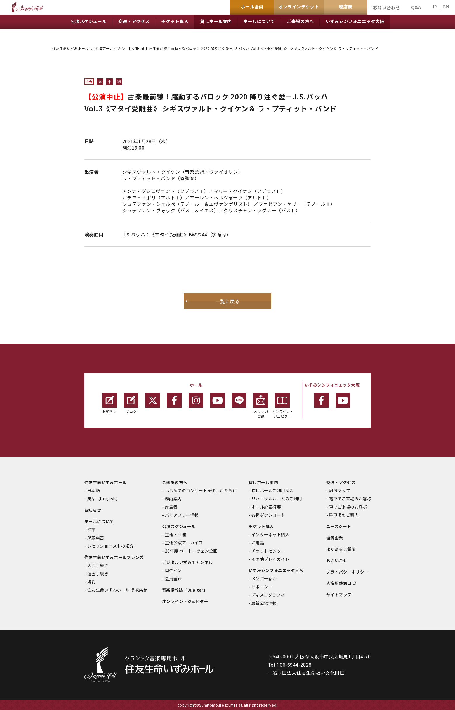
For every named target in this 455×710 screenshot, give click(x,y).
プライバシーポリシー (347, 572)
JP (435, 7)
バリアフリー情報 (182, 515)
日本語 (93, 490)
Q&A (416, 7)
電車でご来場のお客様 (350, 499)
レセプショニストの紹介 (110, 546)
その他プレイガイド (270, 559)
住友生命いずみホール (70, 48)
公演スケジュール (179, 526)
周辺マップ (339, 490)
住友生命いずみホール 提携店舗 (117, 590)
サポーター (261, 587)
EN (446, 7)
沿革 (91, 529)
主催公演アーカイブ (184, 543)
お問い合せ (336, 560)
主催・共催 (175, 534)
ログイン (173, 570)
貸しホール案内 (263, 482)
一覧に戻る (227, 301)
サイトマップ (339, 594)
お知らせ (109, 403)
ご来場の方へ (174, 482)
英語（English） (103, 499)
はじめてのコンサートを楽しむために (201, 490)
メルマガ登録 (260, 405)
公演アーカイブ (107, 48)
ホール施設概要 (266, 507)
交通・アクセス (340, 482)
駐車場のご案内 (344, 515)
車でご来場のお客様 (348, 507)
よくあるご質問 (341, 549)
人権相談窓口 (339, 583)
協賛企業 (334, 538)
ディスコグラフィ (268, 595)
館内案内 (173, 499)
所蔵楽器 (95, 538)
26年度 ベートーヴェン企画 (191, 551)
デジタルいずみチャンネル (187, 562)
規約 (91, 582)
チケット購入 (261, 526)
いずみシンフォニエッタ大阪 (276, 570)
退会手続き (97, 573)
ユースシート (338, 526)
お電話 (257, 543)
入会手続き (97, 565)
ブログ (131, 403)
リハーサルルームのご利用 (276, 499)
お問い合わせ (386, 7)
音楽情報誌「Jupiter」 (185, 590)
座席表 (171, 507)
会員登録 (173, 578)
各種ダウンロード (268, 515)
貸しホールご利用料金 (272, 490)
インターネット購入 (270, 534)
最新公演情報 (264, 603)
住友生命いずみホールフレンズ (114, 557)
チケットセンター (268, 551)
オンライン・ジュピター (283, 405)
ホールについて (99, 521)
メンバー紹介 (264, 578)
